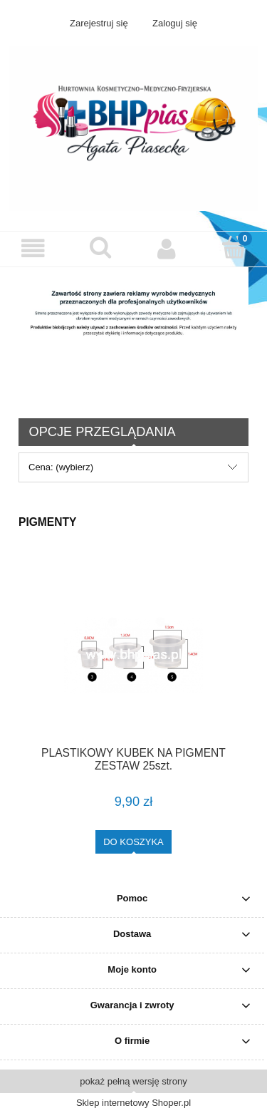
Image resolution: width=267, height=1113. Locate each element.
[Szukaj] (100, 247)
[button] (33, 248)
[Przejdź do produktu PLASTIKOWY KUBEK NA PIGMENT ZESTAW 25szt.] (133, 655)
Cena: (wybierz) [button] (60, 467)
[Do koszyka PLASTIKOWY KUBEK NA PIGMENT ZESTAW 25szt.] (133, 842)
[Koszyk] (233, 247)
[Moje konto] (167, 248)
